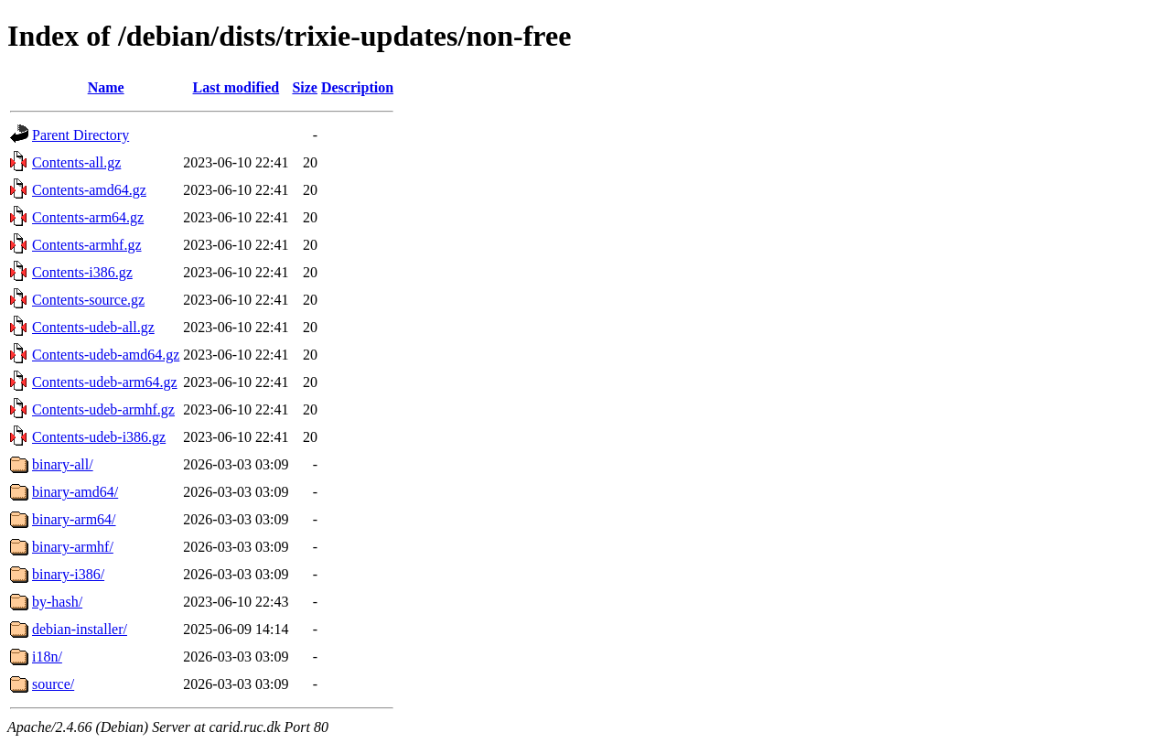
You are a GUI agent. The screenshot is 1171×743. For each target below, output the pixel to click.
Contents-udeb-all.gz (93, 327)
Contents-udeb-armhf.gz (103, 409)
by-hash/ (57, 601)
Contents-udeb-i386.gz (99, 437)
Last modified (236, 87)
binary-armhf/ (72, 547)
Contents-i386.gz (82, 272)
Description (357, 87)
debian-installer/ (79, 629)
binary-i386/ (68, 574)
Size (304, 87)
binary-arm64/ (74, 519)
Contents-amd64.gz (89, 190)
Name (106, 87)
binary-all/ (62, 464)
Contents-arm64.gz (88, 217)
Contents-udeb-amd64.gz (105, 354)
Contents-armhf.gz (87, 245)
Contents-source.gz (88, 299)
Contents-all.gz (76, 162)
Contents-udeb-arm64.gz (104, 382)
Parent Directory (80, 135)
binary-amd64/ (75, 492)
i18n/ (47, 656)
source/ (53, 684)
